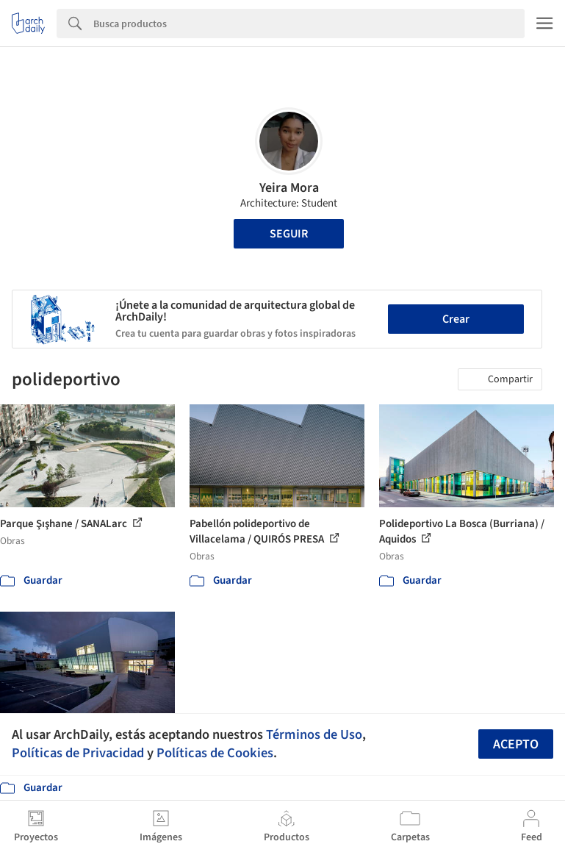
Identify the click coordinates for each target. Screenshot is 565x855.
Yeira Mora (289, 188)
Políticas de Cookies (214, 752)
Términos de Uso (314, 734)
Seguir (289, 234)
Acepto (516, 744)
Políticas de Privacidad (78, 752)
